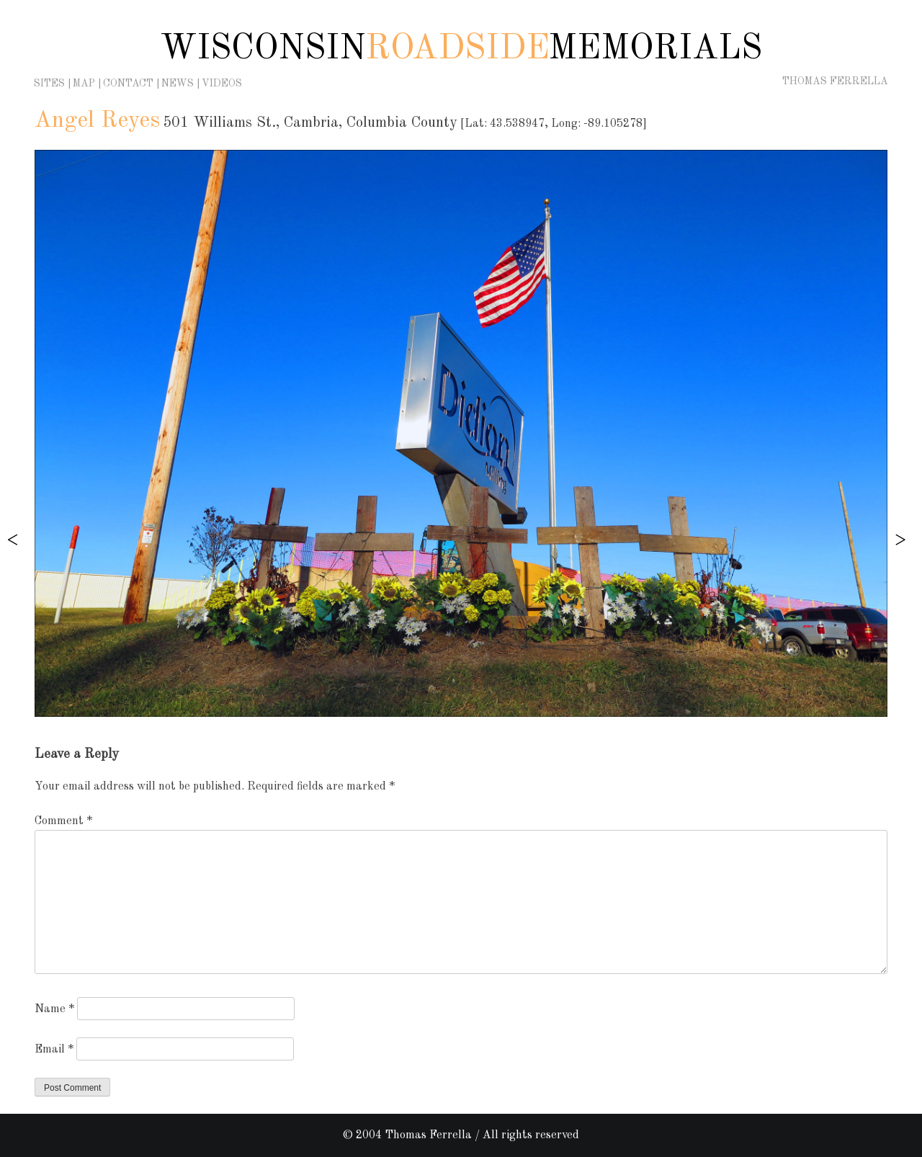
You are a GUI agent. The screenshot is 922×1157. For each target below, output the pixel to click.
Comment (63, 821)
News (177, 84)
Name (54, 1009)
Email (54, 1049)
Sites (49, 84)
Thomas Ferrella (835, 81)
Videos (222, 84)
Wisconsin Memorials (461, 49)
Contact (128, 84)
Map (84, 84)
